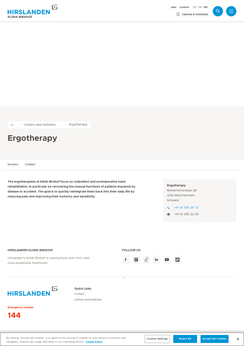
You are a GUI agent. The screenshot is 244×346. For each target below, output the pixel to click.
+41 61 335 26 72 (182, 207)
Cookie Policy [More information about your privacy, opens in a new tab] (94, 342)
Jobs (174, 7)
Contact (184, 7)
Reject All (185, 339)
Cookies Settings (157, 339)
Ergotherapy (176, 185)
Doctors (13, 164)
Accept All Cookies (214, 339)
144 (14, 315)
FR (200, 7)
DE (194, 7)
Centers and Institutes (88, 299)
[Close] (238, 339)
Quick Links (82, 288)
